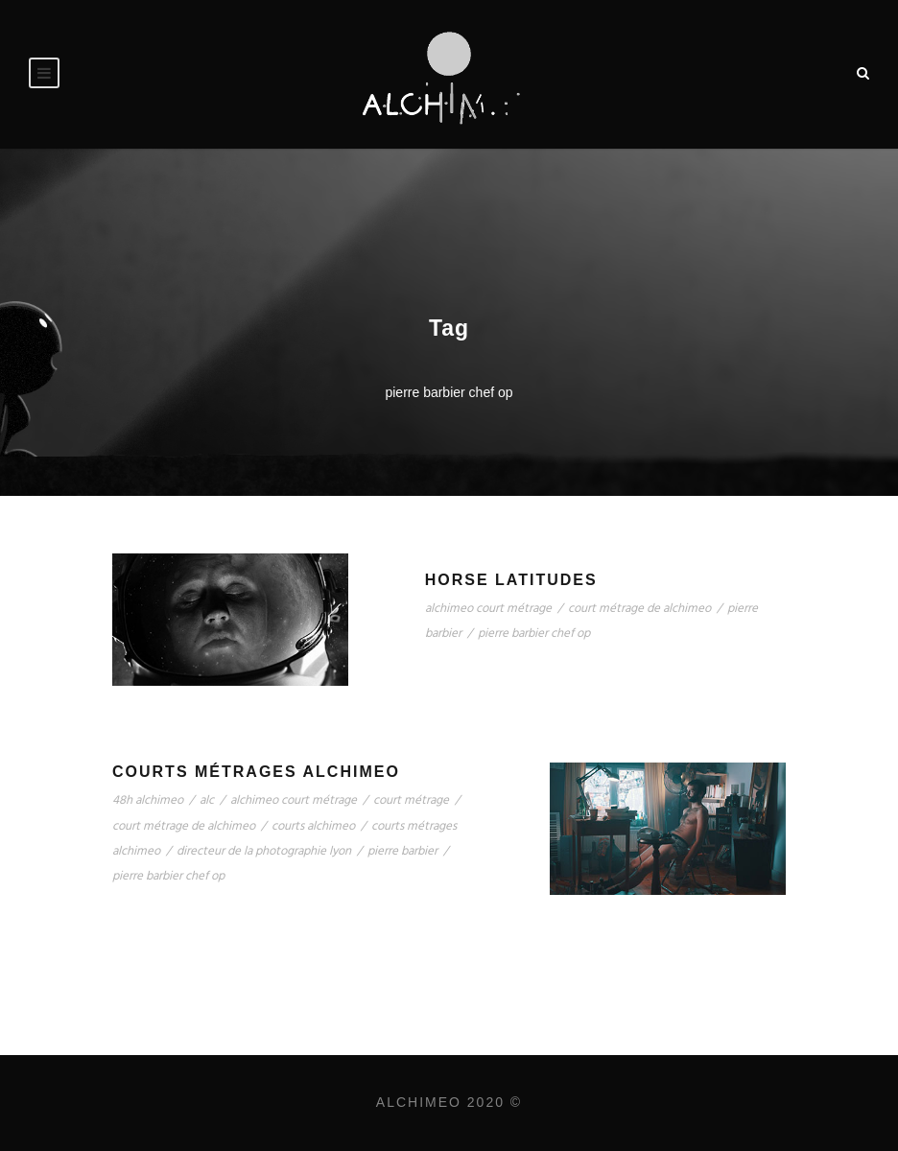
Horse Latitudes (511, 580)
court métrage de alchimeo (639, 609)
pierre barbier (402, 851)
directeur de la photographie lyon (264, 851)
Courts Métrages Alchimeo (256, 771)
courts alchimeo (313, 826)
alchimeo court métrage (488, 609)
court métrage (411, 800)
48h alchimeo (147, 800)
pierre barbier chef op (534, 633)
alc (207, 800)
